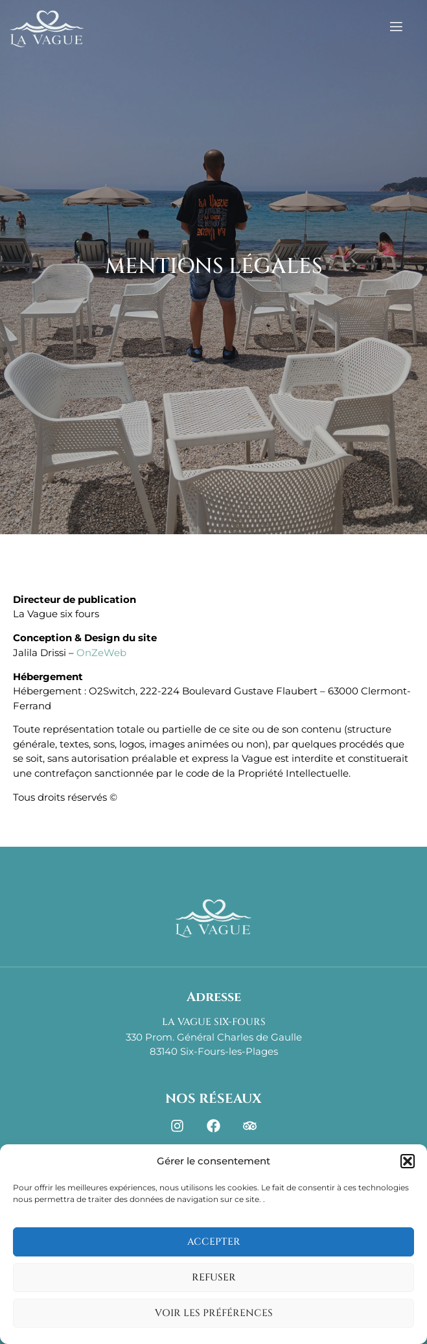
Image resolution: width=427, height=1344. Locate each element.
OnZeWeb (101, 652)
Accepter (213, 1242)
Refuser (214, 1277)
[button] (407, 1161)
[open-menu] (409, 29)
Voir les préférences (214, 1313)
